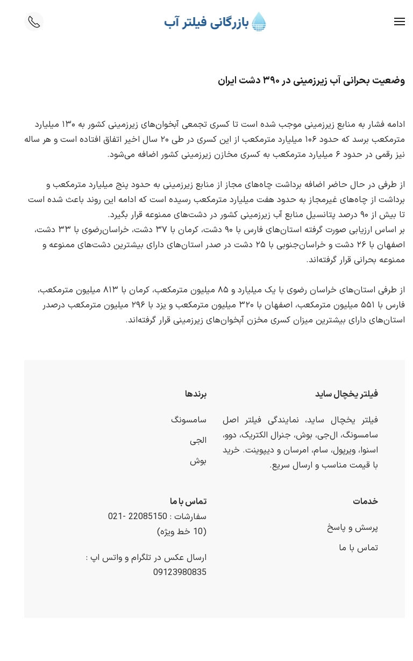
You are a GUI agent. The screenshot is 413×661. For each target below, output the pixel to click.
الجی (190, 440)
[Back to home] (206, 21)
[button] (391, 21)
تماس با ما (350, 548)
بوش (190, 461)
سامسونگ (180, 420)
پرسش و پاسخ (344, 527)
